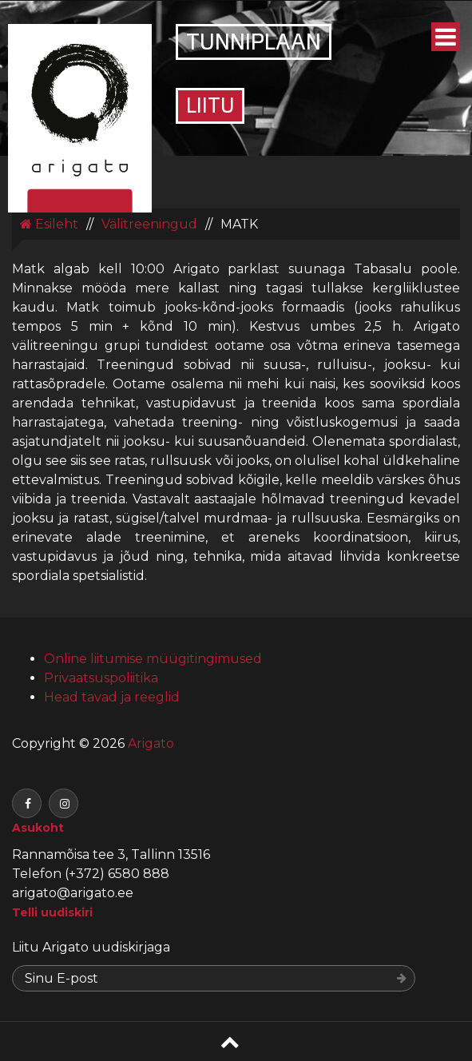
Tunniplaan (253, 44)
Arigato (149, 743)
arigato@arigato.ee (72, 892)
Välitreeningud (149, 224)
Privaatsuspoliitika (101, 677)
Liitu (210, 107)
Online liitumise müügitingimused (153, 658)
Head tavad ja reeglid (112, 697)
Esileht (49, 224)
